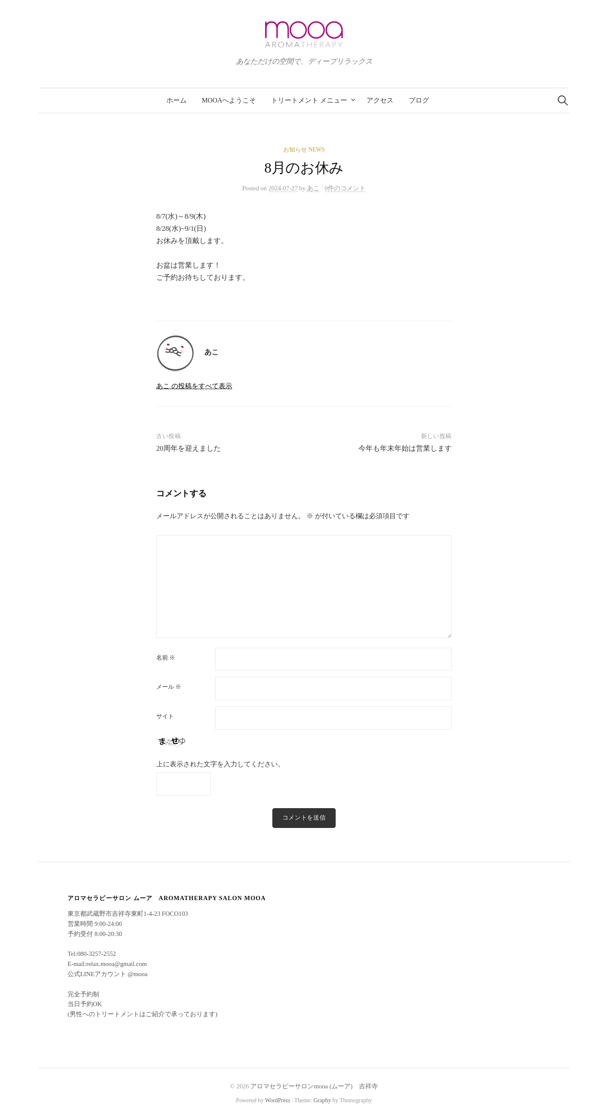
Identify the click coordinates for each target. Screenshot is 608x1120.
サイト (165, 717)
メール (168, 687)
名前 (165, 658)
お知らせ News (304, 149)
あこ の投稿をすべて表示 (194, 386)
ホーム (176, 100)
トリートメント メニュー (309, 100)
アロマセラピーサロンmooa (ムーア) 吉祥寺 (314, 1086)
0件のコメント (345, 188)
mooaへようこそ (229, 100)
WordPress (277, 1100)
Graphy (322, 1100)
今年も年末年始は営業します (405, 448)
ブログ (419, 100)
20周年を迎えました (188, 448)
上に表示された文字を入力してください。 (220, 764)
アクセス (380, 100)
